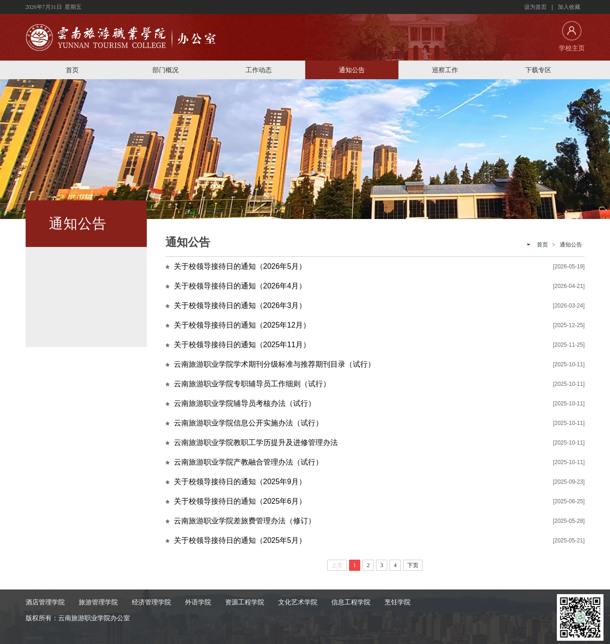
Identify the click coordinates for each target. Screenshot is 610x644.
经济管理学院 (151, 602)
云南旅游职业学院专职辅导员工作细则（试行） (252, 384)
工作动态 (259, 70)
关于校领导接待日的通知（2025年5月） (240, 540)
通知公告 (352, 70)
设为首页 (535, 7)
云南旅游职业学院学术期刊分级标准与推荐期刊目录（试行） (274, 364)
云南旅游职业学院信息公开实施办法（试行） (248, 423)
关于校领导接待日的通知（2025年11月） (242, 345)
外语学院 (198, 602)
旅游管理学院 (98, 602)
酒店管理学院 (45, 602)
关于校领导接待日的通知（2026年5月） (240, 266)
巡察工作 (445, 70)
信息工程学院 (350, 602)
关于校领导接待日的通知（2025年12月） (242, 325)
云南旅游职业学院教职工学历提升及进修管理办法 (256, 442)
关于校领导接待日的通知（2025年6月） (240, 501)
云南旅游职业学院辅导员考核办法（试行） (244, 403)
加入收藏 (569, 7)
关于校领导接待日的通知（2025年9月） (240, 482)
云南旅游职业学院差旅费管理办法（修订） (244, 521)
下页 (412, 565)
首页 (72, 70)
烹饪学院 (397, 602)
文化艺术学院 (297, 602)
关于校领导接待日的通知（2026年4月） (240, 286)
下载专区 (538, 70)
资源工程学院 (244, 602)
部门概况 (165, 70)
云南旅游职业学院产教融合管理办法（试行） (248, 462)
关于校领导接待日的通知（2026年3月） (240, 305)
